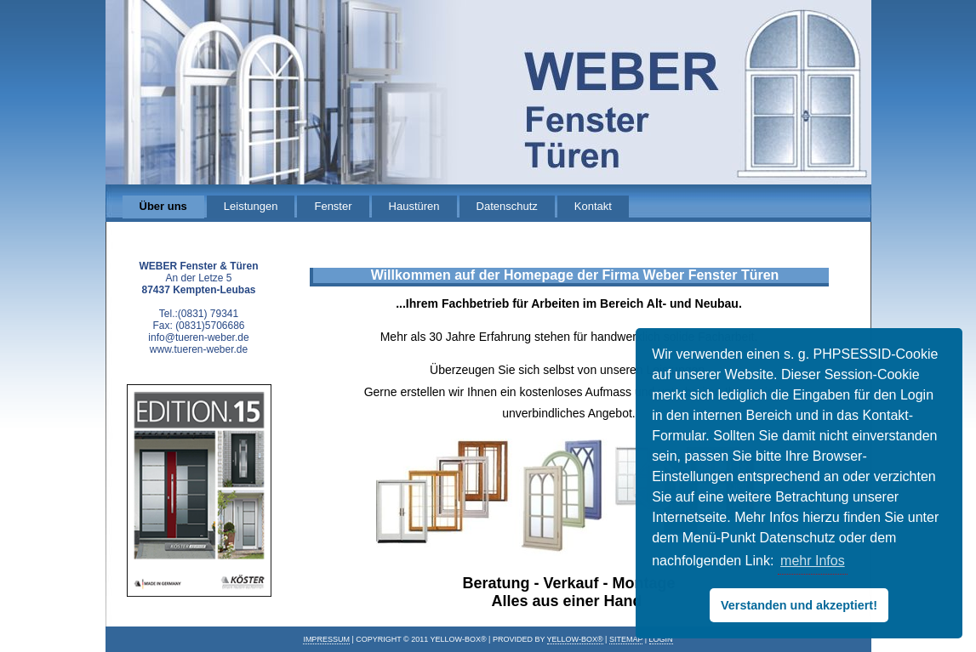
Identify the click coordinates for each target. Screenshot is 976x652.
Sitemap (625, 639)
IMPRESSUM (326, 639)
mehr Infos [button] (812, 560)
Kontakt (593, 206)
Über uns (163, 206)
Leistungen (251, 206)
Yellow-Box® (575, 639)
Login (661, 639)
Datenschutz (507, 206)
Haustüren (414, 206)
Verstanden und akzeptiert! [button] (799, 605)
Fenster (332, 206)
